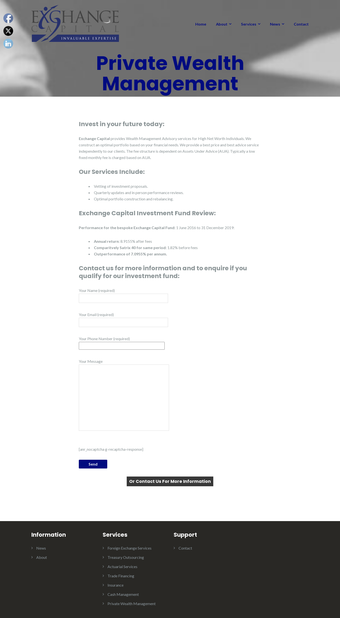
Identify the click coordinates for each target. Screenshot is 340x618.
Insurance (115, 585)
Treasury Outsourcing (125, 557)
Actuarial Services (122, 566)
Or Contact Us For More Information (170, 481)
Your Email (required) (123, 319)
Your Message (124, 395)
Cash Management (123, 594)
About (221, 24)
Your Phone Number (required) (122, 342)
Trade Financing (120, 575)
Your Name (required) (123, 295)
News (275, 24)
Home (200, 24)
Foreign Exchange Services (129, 548)
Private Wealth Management (131, 603)
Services (248, 24)
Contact (301, 24)
